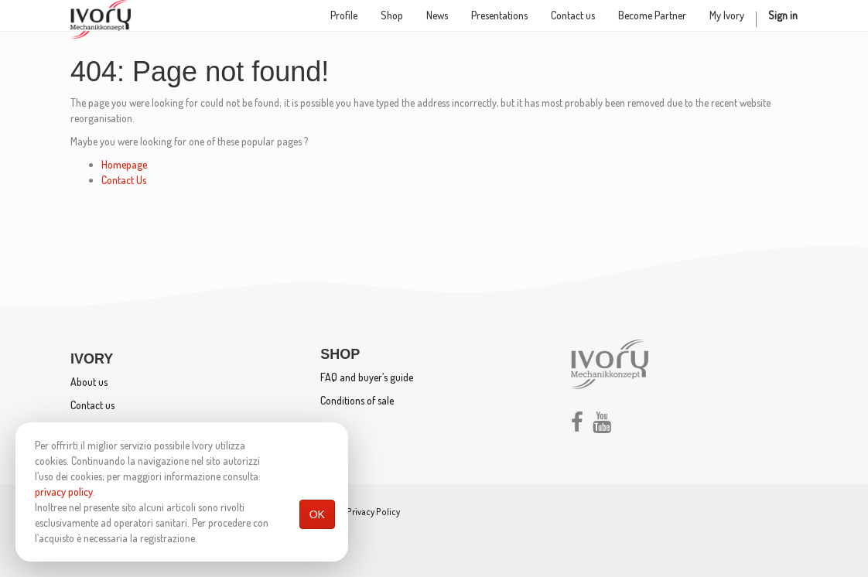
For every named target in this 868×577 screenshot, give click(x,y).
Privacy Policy (373, 511)
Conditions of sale (357, 400)
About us (89, 381)
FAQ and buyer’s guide (366, 377)
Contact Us (123, 179)
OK (317, 514)
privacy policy (64, 491)
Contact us (92, 404)
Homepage (124, 164)
